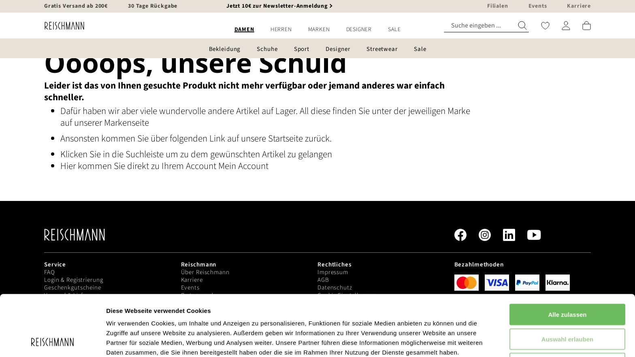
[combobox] (486, 25)
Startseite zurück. (300, 138)
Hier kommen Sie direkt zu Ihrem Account (139, 166)
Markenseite (126, 122)
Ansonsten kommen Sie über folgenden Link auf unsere (164, 138)
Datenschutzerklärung (207, 314)
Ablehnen (567, 306)
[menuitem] (244, 30)
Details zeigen (430, 341)
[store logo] (61, 25)
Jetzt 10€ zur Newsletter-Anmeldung (277, 6)
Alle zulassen (567, 257)
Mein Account (243, 166)
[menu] (317, 30)
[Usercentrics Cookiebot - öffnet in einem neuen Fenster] (52, 341)
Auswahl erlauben (567, 282)
